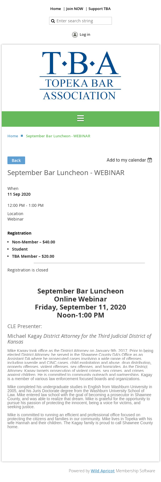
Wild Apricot (103, 470)
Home (55, 8)
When (13, 188)
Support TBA (99, 8)
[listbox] (130, 160)
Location (15, 213)
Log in (85, 34)
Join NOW (74, 8)
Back (16, 160)
